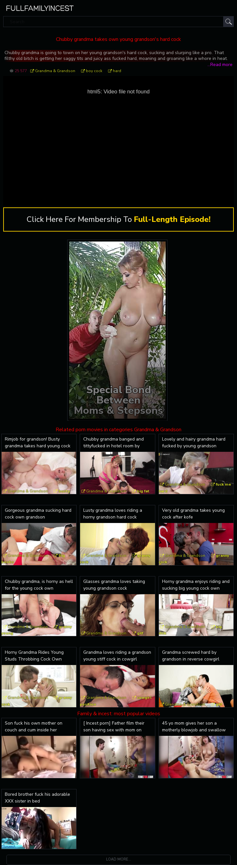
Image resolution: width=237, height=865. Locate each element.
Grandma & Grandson (55, 70)
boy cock (94, 70)
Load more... (118, 859)
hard (117, 70)
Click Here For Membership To (119, 219)
